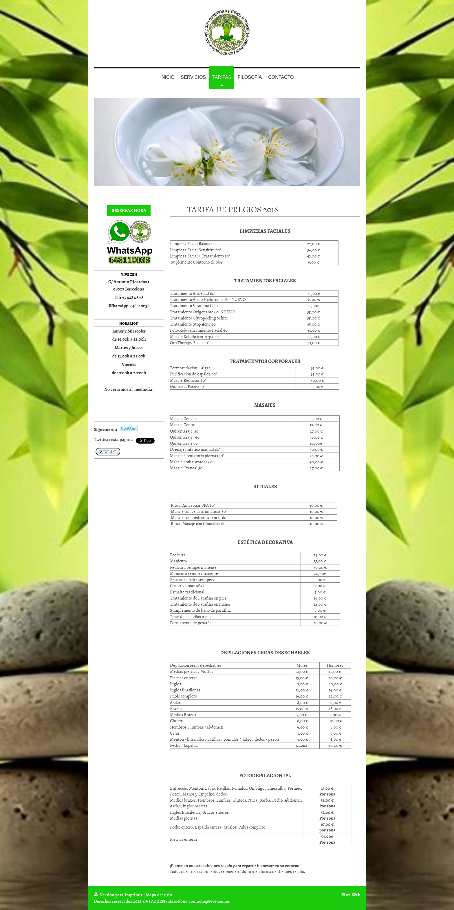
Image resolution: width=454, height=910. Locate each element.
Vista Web (350, 895)
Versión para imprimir (118, 895)
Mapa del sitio (159, 895)
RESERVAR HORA (128, 210)
